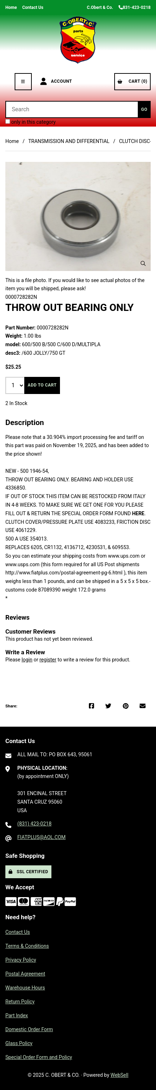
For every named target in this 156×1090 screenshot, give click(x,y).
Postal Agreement (25, 974)
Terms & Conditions (27, 946)
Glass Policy (18, 1043)
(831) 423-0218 (34, 824)
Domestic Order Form (29, 1029)
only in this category (30, 122)
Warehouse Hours (25, 988)
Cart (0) (132, 81)
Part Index (16, 1015)
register (47, 659)
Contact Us (32, 7)
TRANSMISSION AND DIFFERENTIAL (69, 141)
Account (56, 81)
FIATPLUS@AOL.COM (41, 837)
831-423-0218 (135, 7)
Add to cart (42, 385)
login (26, 659)
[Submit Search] (144, 109)
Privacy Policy (20, 960)
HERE (138, 513)
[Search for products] (71, 109)
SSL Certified (28, 871)
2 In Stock (16, 403)
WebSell (120, 1075)
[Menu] (23, 81)
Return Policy (20, 1001)
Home (11, 7)
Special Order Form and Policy (38, 1057)
